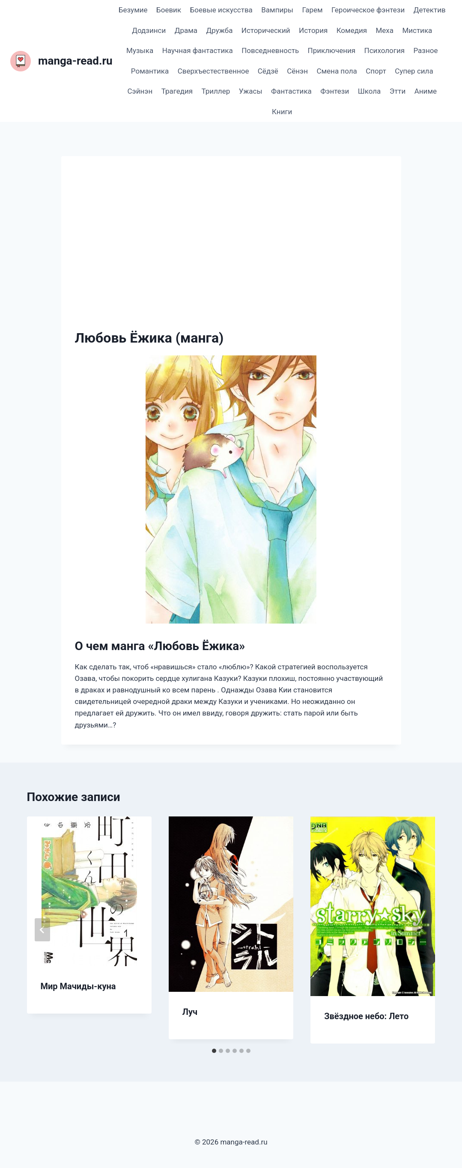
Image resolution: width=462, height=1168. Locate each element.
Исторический (265, 30)
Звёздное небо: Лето (366, 1016)
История (313, 30)
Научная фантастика (197, 50)
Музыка (139, 50)
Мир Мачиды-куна (78, 986)
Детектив (430, 10)
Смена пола (336, 71)
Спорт (376, 71)
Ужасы (250, 91)
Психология (384, 50)
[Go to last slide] (42, 929)
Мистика (417, 30)
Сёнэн (297, 71)
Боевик (168, 10)
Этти (398, 91)
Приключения (332, 50)
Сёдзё (268, 71)
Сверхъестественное (213, 71)
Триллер (215, 91)
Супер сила (414, 71)
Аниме (425, 91)
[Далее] (420, 929)
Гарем (312, 10)
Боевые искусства (221, 10)
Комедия (352, 30)
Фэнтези (334, 91)
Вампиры (277, 10)
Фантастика (291, 91)
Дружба (219, 30)
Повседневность (270, 50)
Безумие (133, 10)
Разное (425, 50)
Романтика (150, 71)
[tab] (214, 1051)
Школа (369, 91)
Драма (186, 30)
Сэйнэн (139, 91)
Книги (282, 111)
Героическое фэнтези (368, 10)
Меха (384, 30)
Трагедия (177, 91)
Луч (189, 1012)
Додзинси (149, 30)
